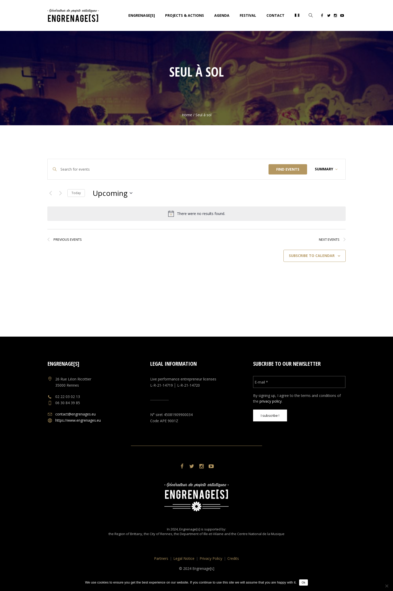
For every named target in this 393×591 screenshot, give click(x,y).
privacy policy (271, 401)
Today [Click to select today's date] (76, 193)
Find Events (287, 169)
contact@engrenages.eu (75, 414)
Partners (161, 558)
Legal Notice (183, 558)
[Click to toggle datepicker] (112, 193)
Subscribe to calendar (312, 255)
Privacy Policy (211, 558)
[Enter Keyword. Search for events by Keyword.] (164, 169)
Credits (233, 558)
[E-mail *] (299, 382)
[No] (386, 585)
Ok (304, 582)
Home (187, 114)
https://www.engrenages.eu (78, 420)
